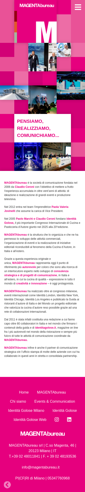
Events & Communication (54, 401)
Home (24, 392)
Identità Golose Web (30, 420)
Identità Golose (65, 410)
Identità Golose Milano (26, 410)
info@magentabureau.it (41, 467)
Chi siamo (18, 401)
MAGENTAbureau (51, 392)
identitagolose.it (45, 327)
